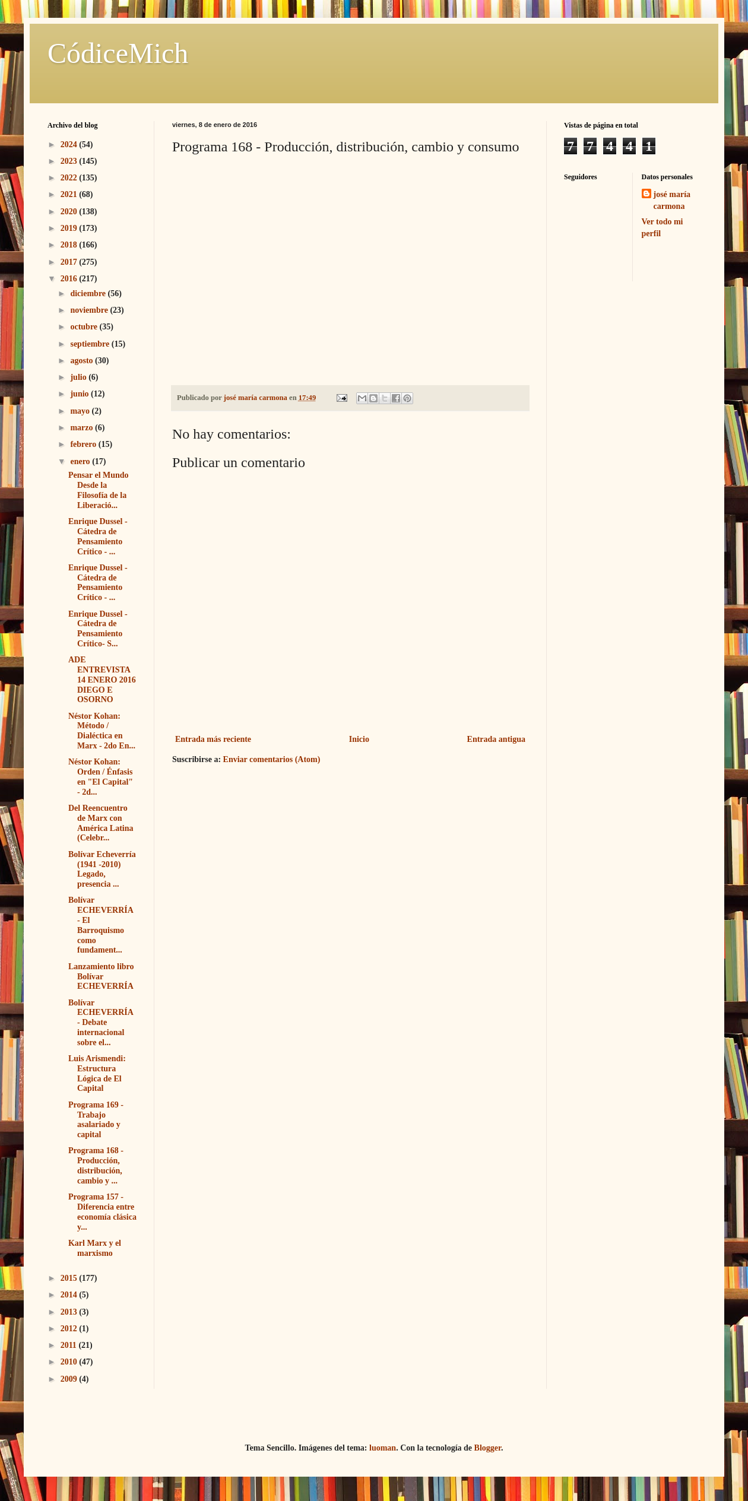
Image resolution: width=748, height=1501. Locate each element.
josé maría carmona (672, 200)
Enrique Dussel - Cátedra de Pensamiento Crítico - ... (98, 536)
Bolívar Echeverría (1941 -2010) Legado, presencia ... (102, 869)
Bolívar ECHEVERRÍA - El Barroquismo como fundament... (100, 925)
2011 (70, 1345)
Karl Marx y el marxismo (94, 1248)
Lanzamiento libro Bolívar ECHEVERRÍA (101, 976)
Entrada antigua (496, 739)
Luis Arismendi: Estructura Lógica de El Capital (97, 1073)
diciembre (88, 293)
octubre (84, 326)
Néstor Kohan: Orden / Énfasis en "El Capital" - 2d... (100, 776)
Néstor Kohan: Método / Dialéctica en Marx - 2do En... (101, 731)
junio (80, 393)
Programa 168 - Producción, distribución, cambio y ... (95, 1165)
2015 (70, 1278)
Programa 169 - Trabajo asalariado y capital (95, 1119)
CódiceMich (117, 53)
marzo (82, 427)
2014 (70, 1294)
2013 (70, 1312)
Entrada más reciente (213, 739)
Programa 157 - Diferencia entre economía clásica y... (102, 1211)
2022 (70, 177)
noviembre (90, 310)
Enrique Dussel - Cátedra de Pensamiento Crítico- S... (98, 629)
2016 (70, 278)
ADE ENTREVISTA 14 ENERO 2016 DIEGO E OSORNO (102, 679)
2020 (70, 211)
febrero (84, 444)
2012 (70, 1328)
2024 (70, 144)
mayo (80, 411)
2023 (70, 161)
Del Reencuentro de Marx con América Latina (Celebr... (100, 823)
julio (79, 377)
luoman (382, 1447)
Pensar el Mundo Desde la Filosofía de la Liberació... (98, 490)
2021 (70, 194)
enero (81, 461)
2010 (70, 1361)
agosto (82, 360)
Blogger (487, 1447)
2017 (70, 262)
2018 (70, 244)
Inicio (359, 739)
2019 (70, 228)
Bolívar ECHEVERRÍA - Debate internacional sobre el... (100, 1022)
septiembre (90, 343)
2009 (70, 1379)
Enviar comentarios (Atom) (272, 759)
